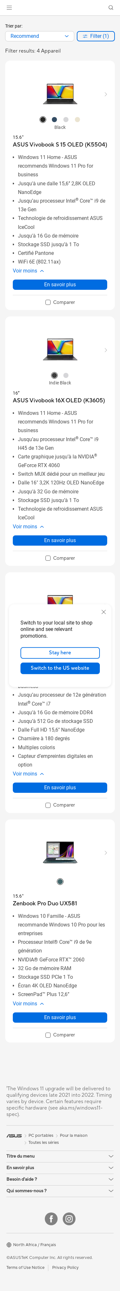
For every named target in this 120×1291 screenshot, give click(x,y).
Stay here (60, 653)
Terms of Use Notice (25, 1267)
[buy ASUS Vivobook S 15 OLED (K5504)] (60, 144)
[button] (9, 8)
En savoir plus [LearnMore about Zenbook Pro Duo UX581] (60, 1017)
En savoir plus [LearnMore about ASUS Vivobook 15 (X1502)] (60, 787)
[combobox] (39, 36)
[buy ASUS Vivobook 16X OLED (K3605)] (59, 400)
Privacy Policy (65, 1267)
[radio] (42, 119)
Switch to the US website (60, 668)
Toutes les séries (43, 1142)
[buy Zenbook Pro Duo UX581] (45, 903)
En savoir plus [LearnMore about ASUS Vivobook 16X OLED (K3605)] (60, 540)
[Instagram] (69, 1218)
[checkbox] (60, 303)
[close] (103, 611)
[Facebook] (51, 1218)
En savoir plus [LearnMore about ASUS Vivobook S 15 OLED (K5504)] (60, 284)
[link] (60, 7)
